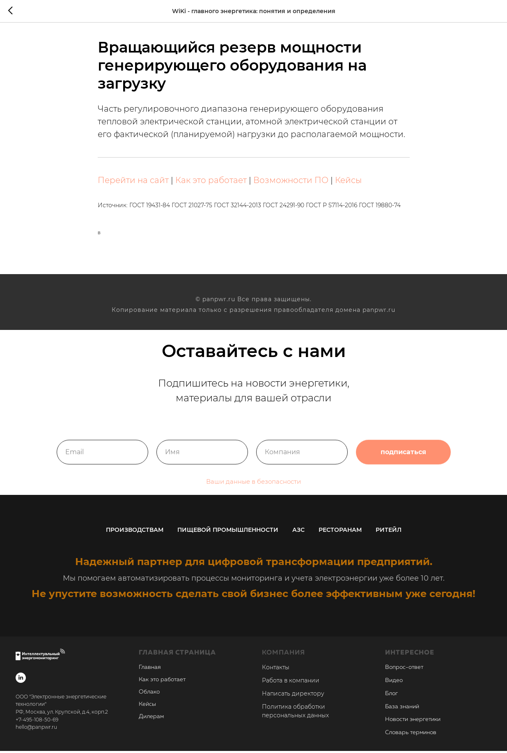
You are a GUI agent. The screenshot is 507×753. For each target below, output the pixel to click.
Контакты (275, 669)
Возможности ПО (290, 181)
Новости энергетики (412, 721)
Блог (391, 695)
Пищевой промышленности (227, 532)
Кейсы (348, 181)
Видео (394, 682)
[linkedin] (21, 680)
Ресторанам (340, 532)
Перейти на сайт (133, 181)
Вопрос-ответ (404, 669)
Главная (150, 669)
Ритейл (388, 532)
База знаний (402, 708)
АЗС (298, 532)
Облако (149, 694)
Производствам (134, 532)
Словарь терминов (410, 734)
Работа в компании (290, 682)
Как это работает (211, 181)
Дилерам (151, 718)
